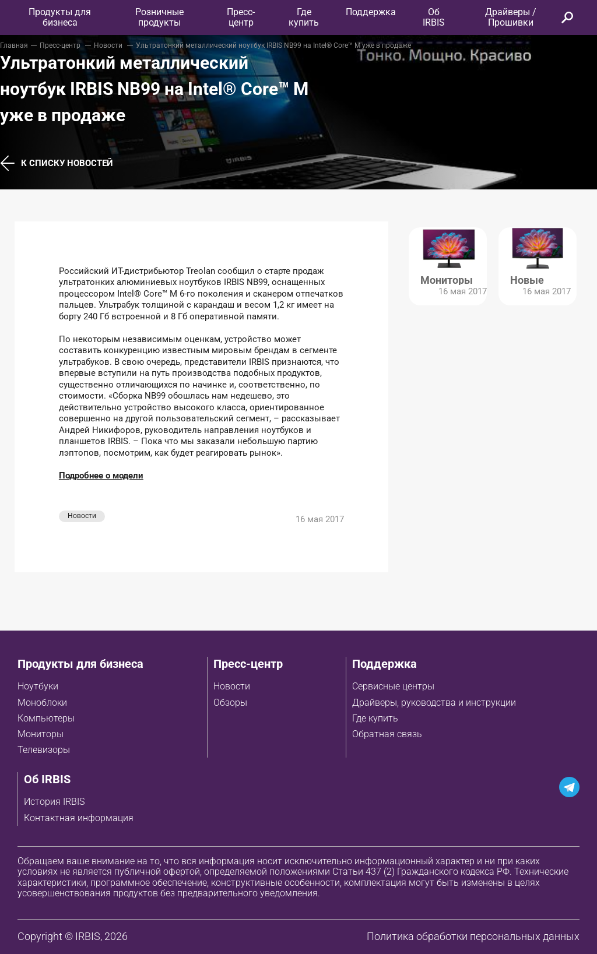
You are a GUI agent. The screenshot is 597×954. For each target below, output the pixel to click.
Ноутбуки (37, 686)
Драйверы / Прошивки (510, 17)
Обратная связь (387, 734)
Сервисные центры (393, 686)
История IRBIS (54, 801)
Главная (14, 45)
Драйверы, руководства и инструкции (434, 702)
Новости (109, 45)
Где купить (375, 718)
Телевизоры (43, 749)
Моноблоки (42, 702)
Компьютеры (46, 718)
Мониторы (40, 734)
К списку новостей (56, 163)
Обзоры (230, 702)
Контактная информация (79, 817)
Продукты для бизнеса (80, 664)
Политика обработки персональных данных (473, 936)
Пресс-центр (241, 17)
